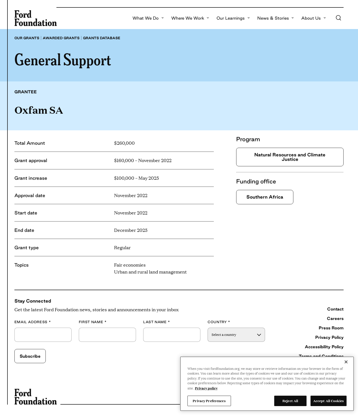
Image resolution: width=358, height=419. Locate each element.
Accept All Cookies (328, 400)
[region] (267, 383)
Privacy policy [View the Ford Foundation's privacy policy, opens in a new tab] (206, 387)
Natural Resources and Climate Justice (289, 157)
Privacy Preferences (209, 400)
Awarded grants (61, 38)
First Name (93, 322)
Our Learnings (233, 18)
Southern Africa (264, 197)
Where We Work (190, 18)
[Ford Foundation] (35, 18)
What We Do (148, 18)
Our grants (26, 38)
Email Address (32, 322)
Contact (335, 309)
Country (219, 322)
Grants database (101, 38)
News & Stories (275, 18)
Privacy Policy (329, 337)
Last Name (156, 322)
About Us (313, 18)
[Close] (346, 361)
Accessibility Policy (324, 346)
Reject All (290, 400)
